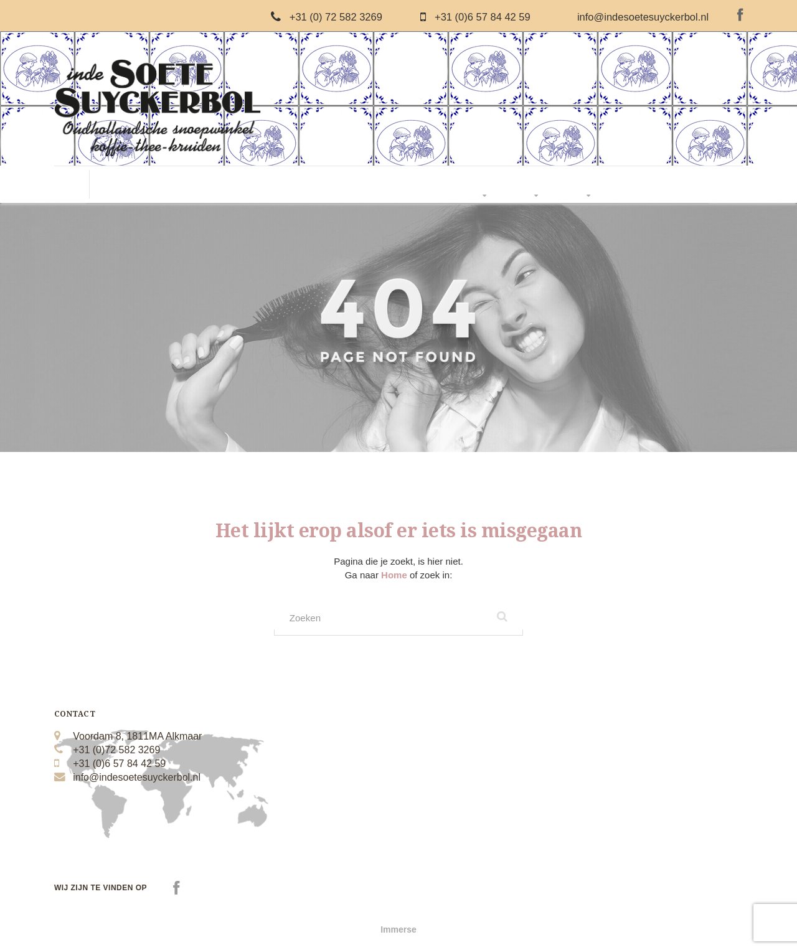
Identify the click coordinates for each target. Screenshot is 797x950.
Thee (391, 184)
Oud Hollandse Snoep (147, 184)
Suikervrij (348, 184)
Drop (211, 184)
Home (395, 575)
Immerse (398, 931)
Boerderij (433, 184)
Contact (640, 184)
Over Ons (537, 184)
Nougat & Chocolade (274, 184)
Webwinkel (589, 184)
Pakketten (486, 184)
